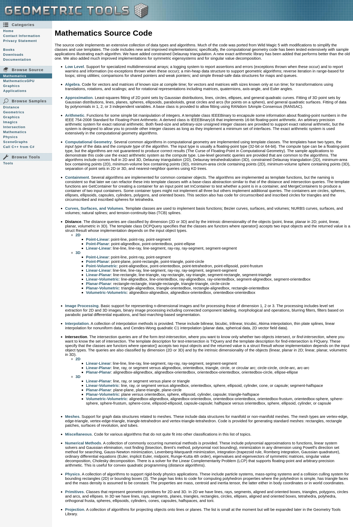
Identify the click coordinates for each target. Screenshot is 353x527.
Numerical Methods (83, 443)
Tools (8, 163)
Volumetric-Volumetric (106, 292)
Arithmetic (74, 115)
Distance (11, 107)
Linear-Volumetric (102, 279)
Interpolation (77, 323)
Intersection (14, 127)
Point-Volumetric (101, 266)
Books (9, 50)
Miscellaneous (78, 434)
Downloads (13, 55)
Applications (15, 91)
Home (8, 31)
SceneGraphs (15, 142)
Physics (10, 137)
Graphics (11, 86)
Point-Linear (97, 239)
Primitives (74, 491)
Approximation (79, 97)
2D (77, 235)
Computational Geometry (88, 142)
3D (77, 252)
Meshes (72, 416)
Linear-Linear (98, 248)
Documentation (17, 59)
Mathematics (15, 76)
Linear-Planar (98, 274)
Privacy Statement (20, 41)
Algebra (72, 84)
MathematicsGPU (19, 81)
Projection (74, 509)
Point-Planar (97, 243)
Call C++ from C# (19, 147)
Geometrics (13, 112)
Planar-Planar (98, 283)
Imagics (10, 122)
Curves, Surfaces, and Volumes (94, 208)
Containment (77, 177)
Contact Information (21, 36)
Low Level (74, 66)
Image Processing (81, 305)
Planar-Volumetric (102, 288)
